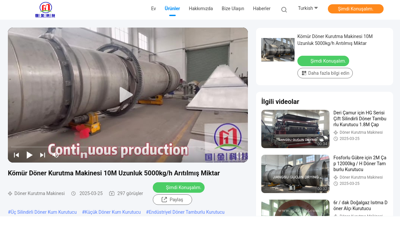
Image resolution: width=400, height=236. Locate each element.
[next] (42, 155)
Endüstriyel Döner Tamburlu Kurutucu (187, 212)
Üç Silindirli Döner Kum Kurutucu (44, 212)
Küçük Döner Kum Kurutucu (113, 212)
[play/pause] (29, 155)
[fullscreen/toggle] (239, 155)
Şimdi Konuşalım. (355, 8)
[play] (128, 95)
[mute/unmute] (55, 155)
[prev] (16, 155)
